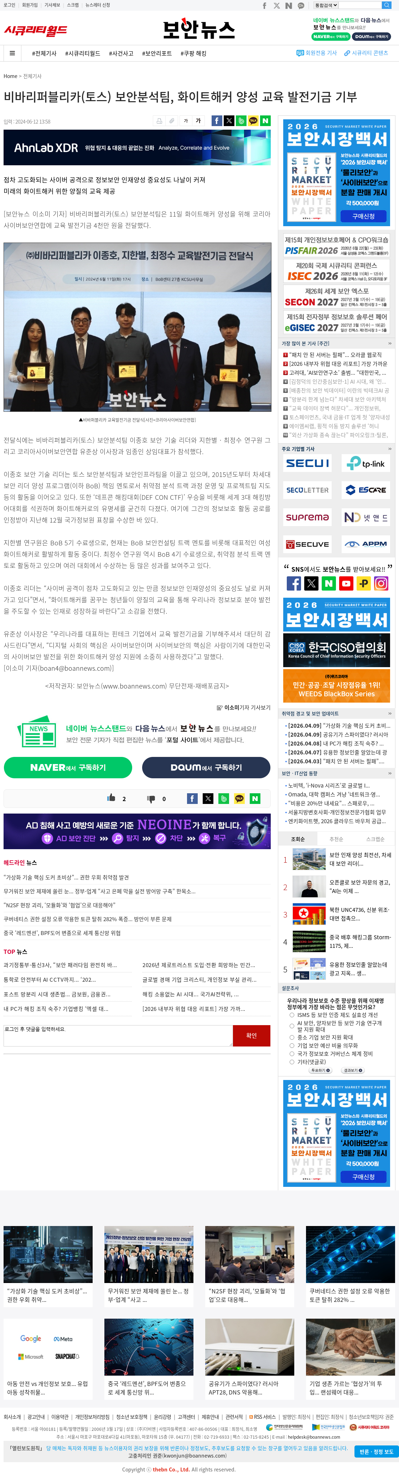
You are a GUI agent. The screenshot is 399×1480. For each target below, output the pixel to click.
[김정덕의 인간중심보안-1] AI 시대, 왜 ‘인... (337, 381)
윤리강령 (162, 1416)
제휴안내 (210, 1416)
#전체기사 (44, 53)
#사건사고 (121, 53)
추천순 (336, 838)
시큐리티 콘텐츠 (370, 53)
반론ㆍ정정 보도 (377, 1451)
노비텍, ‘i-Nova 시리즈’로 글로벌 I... (329, 785)
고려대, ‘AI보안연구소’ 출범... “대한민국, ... (337, 373)
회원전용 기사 (321, 53)
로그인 (9, 5)
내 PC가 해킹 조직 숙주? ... (336, 743)
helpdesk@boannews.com (314, 1437)
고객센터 (186, 1416)
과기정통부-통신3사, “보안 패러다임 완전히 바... (60, 965)
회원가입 (30, 5)
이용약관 (59, 1416)
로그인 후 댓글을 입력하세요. (118, 1036)
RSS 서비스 (265, 1416)
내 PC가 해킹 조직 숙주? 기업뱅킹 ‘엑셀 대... (56, 1009)
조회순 (298, 838)
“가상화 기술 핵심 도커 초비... (339, 725)
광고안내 (36, 1416)
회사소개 (12, 1416)
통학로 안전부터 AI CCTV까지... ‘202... (50, 979)
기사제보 (52, 5)
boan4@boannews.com (75, 668)
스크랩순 (375, 838)
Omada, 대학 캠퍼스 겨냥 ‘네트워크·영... (334, 794)
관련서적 (234, 1416)
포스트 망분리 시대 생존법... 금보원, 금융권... (57, 994)
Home (10, 75)
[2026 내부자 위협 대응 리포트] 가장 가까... (193, 1009)
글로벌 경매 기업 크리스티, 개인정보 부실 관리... (199, 979)
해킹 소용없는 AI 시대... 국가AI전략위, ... (190, 994)
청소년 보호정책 (131, 1416)
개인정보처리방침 (92, 1416)
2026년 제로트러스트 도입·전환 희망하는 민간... (198, 965)
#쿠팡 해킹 (194, 53)
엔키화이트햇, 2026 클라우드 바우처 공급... (337, 821)
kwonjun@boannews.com (194, 1455)
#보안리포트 (157, 53)
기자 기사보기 (244, 707)
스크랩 (73, 5)
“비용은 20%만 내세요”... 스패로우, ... (331, 803)
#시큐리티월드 (82, 53)
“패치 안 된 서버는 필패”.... (336, 761)
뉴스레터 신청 (98, 5)
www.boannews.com (134, 686)
